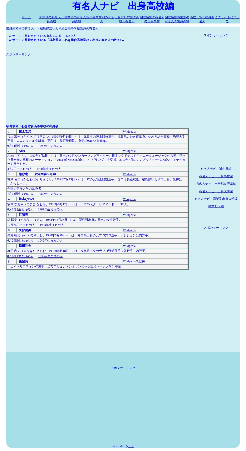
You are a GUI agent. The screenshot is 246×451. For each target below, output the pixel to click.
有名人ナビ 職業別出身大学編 (216, 198)
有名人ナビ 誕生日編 (216, 168)
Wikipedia (129, 131)
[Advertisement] (97, 83)
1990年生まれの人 (50, 145)
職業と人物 (216, 206)
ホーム (26, 17)
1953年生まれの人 (52, 225)
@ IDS (130, 446)
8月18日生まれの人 (20, 256)
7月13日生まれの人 (20, 193)
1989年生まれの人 (50, 193)
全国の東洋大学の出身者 (24, 188)
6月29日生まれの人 (20, 240)
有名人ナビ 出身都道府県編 (216, 183)
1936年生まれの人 (50, 256)
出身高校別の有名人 (20, 28)
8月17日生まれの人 (20, 209)
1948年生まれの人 (50, 240)
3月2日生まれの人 (19, 169)
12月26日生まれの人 (21, 225)
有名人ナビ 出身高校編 (216, 176)
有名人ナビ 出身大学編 (216, 191)
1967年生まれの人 (50, 209)
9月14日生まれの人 (20, 145)
